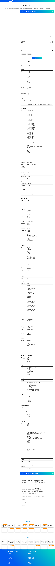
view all (27, 537)
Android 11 (30, 553)
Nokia (10, 557)
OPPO (10, 559)
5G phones (29, 54)
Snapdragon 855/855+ (31, 558)
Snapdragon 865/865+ (31, 557)
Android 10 (24, 54)
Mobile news (30, 563)
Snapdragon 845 (30, 559)
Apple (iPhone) (11, 553)
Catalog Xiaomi (27, 521)
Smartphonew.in (4, 0)
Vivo (9, 562)
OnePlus (10, 558)
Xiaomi (10, 563)
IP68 (29, 562)
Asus (10, 554)
